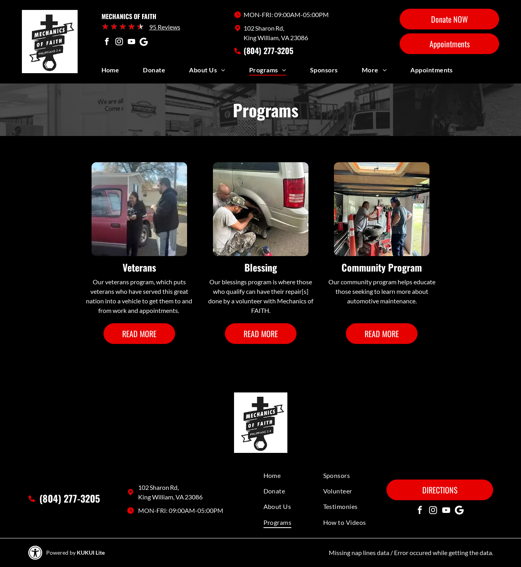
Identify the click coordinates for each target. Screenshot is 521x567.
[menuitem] (122, 72)
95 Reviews (164, 27)
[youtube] (131, 42)
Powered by (61, 552)
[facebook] (107, 42)
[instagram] (119, 42)
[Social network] (144, 42)
